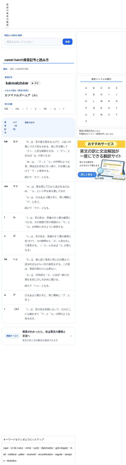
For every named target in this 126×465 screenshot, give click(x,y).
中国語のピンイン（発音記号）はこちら (96, 134)
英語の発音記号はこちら (89, 131)
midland (12, 454)
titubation (12, 460)
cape (5, 448)
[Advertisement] (68, 7)
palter (21, 454)
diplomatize (47, 448)
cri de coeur (17, 448)
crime (28, 448)
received (31, 454)
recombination (45, 454)
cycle (36, 448)
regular (58, 454)
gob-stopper (61, 448)
